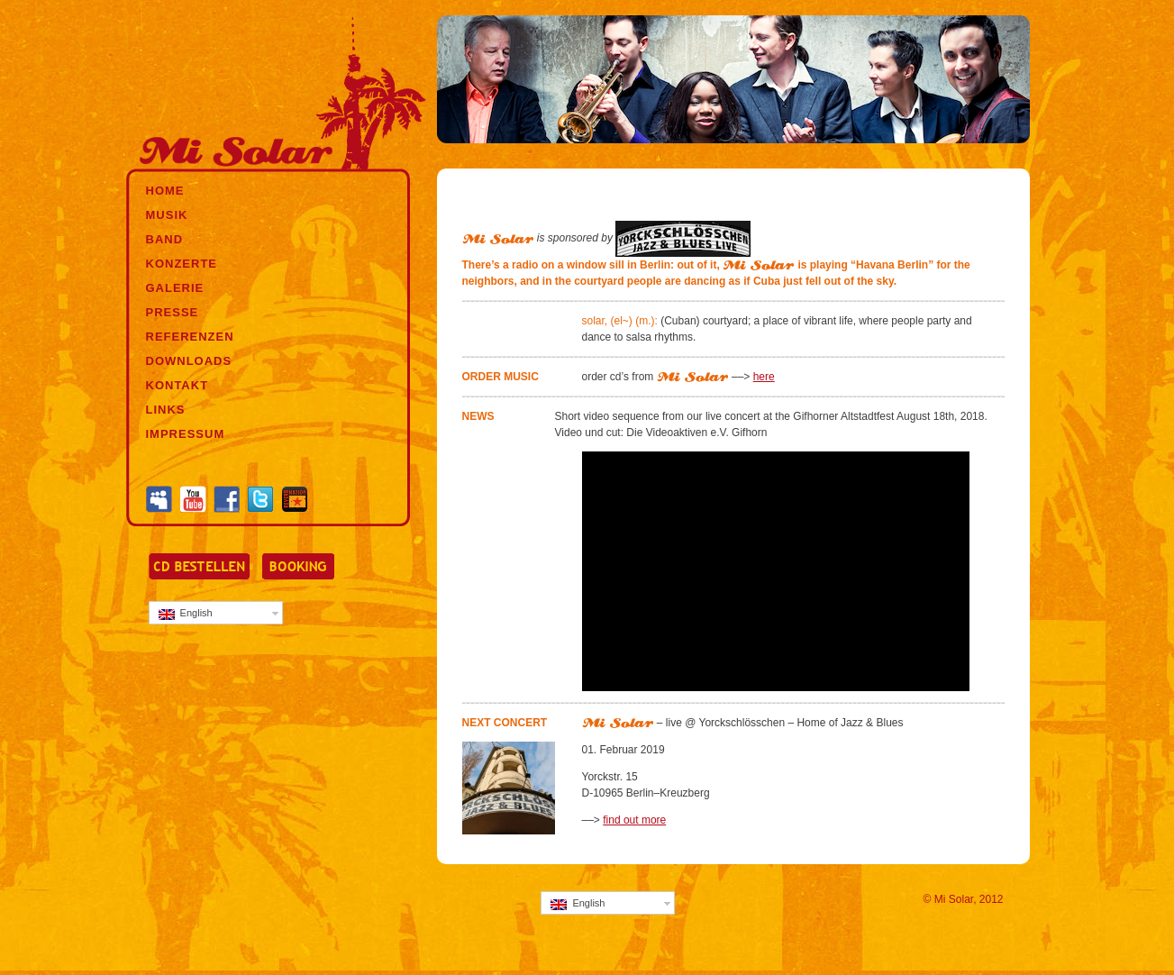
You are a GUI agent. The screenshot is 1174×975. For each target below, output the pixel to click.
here (764, 376)
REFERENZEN (190, 336)
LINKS (166, 409)
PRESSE (172, 312)
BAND (165, 239)
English (186, 613)
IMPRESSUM (185, 434)
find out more (634, 820)
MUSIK (167, 215)
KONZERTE (182, 263)
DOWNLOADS (189, 361)
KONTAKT (177, 385)
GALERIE (175, 288)
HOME (165, 190)
